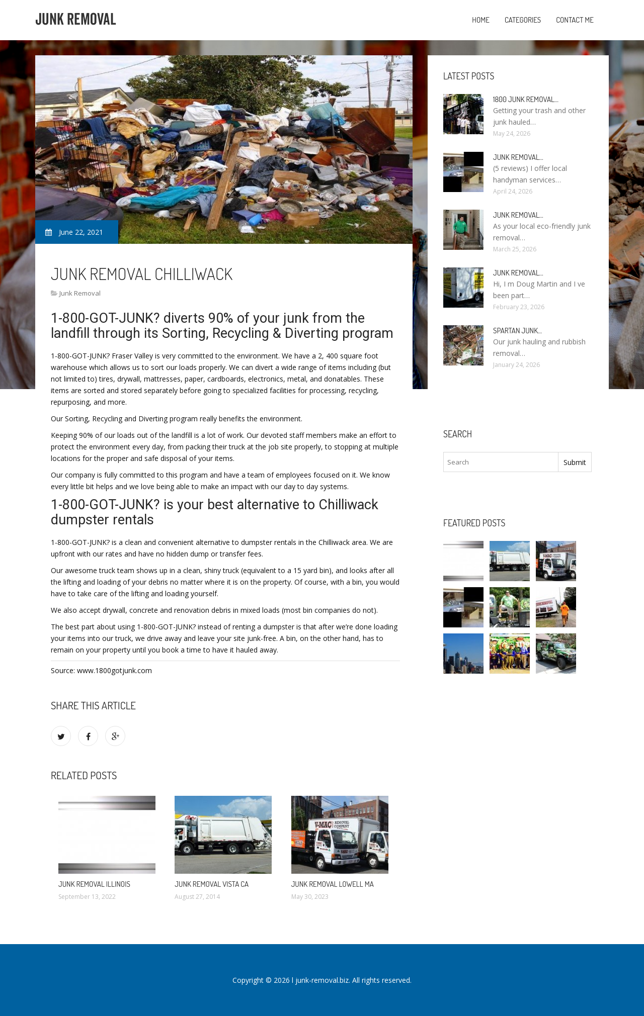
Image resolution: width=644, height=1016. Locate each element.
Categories (523, 20)
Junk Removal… (518, 157)
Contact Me (575, 20)
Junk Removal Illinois (94, 884)
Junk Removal (80, 293)
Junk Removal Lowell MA (332, 884)
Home (481, 20)
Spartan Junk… (517, 330)
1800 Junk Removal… (525, 99)
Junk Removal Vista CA (212, 884)
